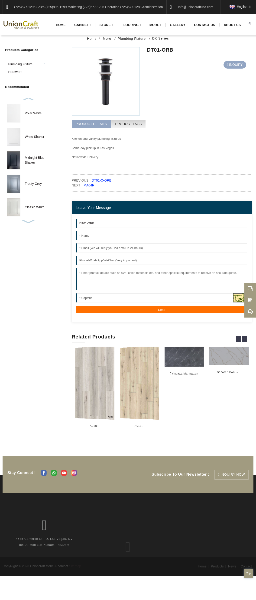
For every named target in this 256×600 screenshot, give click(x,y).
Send (161, 310)
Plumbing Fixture (132, 38)
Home (61, 25)
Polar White (33, 113)
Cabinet (82, 25)
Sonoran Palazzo (227, 372)
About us (232, 25)
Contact (246, 566)
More (155, 25)
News (232, 566)
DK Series (160, 38)
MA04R (89, 185)
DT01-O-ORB (101, 180)
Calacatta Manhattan (182, 373)
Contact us (204, 25)
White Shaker (34, 137)
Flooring (131, 25)
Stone (106, 25)
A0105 (138, 426)
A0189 (94, 426)
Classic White (35, 207)
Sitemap (75, 566)
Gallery (177, 25)
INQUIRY (236, 64)
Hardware (15, 72)
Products (217, 566)
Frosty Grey (33, 184)
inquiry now (232, 474)
